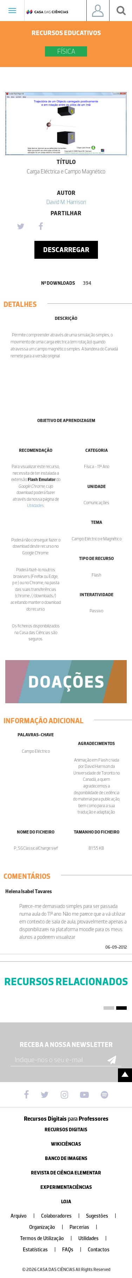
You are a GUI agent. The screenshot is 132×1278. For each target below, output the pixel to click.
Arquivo (25, 1216)
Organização (49, 1227)
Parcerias (86, 1227)
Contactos (99, 1249)
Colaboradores (63, 1216)
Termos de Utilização (49, 1238)
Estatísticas (42, 1249)
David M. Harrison (66, 201)
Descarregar (66, 249)
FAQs (74, 1249)
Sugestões (104, 1216)
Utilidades (35, 505)
